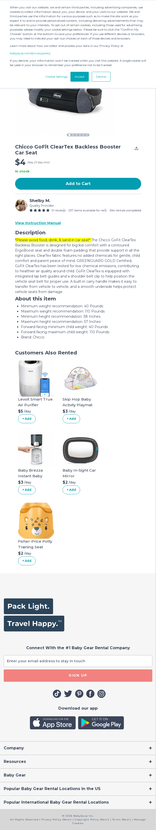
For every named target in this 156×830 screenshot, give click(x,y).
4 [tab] (80, 135)
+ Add (26, 419)
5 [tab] (83, 135)
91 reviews (59, 210)
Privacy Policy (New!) (56, 819)
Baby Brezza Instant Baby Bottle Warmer (32, 476)
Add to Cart (78, 183)
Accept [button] (80, 76)
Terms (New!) (121, 819)
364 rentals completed (125, 210)
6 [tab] (87, 135)
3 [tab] (76, 135)
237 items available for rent (87, 210)
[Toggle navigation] (78, 748)
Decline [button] (101, 76)
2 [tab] (73, 135)
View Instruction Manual (38, 223)
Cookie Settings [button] (56, 76)
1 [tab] (69, 135)
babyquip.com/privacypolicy (30, 53)
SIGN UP (78, 675)
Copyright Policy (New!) (92, 819)
